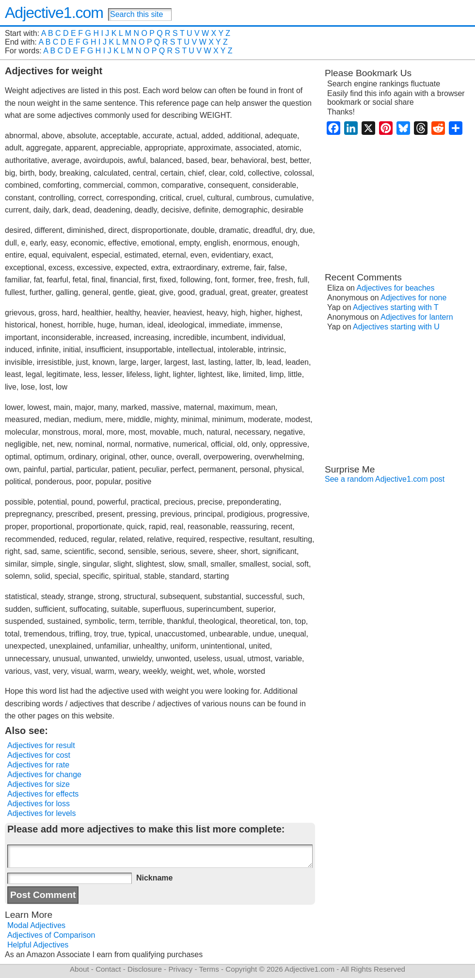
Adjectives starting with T (396, 307)
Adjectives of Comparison (51, 935)
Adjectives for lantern (416, 317)
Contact (108, 969)
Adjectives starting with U (396, 327)
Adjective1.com (54, 12)
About (79, 969)
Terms (209, 969)
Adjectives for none (413, 297)
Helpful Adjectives (37, 945)
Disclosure (144, 969)
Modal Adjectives (36, 925)
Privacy (180, 969)
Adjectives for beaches (396, 288)
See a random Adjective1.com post (384, 479)
